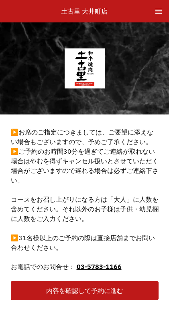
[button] (85, 290)
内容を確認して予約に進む (84, 291)
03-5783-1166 (99, 267)
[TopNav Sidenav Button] (158, 11)
